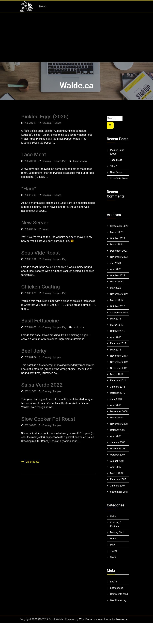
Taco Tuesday (80, 161)
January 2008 (117, 442)
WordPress (85, 619)
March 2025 (116, 232)
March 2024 (116, 244)
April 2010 (115, 405)
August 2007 (117, 460)
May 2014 (115, 349)
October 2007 (117, 454)
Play (64, 161)
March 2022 (116, 281)
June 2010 (116, 399)
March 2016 (116, 324)
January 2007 (117, 485)
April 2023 (115, 269)
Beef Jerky (33, 351)
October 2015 (117, 331)
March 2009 (116, 417)
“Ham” (28, 188)
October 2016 (117, 306)
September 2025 (119, 226)
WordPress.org (118, 600)
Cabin (113, 516)
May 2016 (115, 318)
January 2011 (117, 386)
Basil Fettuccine (40, 321)
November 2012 (119, 362)
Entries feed (116, 587)
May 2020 (115, 287)
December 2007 (119, 448)
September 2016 (119, 312)
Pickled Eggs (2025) (45, 116)
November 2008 (119, 423)
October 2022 (117, 275)
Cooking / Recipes (52, 123)
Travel (113, 550)
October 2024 (117, 238)
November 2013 (119, 355)
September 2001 (119, 491)
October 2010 (117, 392)
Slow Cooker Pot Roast (48, 419)
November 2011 (119, 368)
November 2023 (119, 256)
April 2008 (115, 436)
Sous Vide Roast (40, 253)
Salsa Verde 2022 (41, 385)
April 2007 (115, 467)
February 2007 (118, 479)
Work (113, 557)
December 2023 (119, 250)
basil (75, 327)
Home (42, 6)
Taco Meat (33, 154)
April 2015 (115, 337)
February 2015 (118, 343)
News (45, 229)
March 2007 (116, 473)
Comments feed (119, 594)
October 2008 (117, 429)
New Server (34, 222)
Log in (113, 581)
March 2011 (116, 374)
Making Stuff (117, 532)
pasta (81, 327)
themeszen (121, 619)
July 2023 (115, 263)
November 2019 (119, 293)
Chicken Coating (40, 287)
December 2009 (119, 411)
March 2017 (116, 300)
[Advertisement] (76, 38)
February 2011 (118, 380)
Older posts (32, 461)
